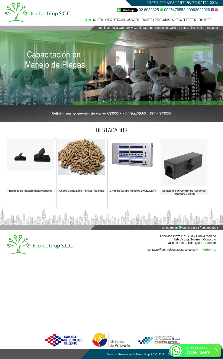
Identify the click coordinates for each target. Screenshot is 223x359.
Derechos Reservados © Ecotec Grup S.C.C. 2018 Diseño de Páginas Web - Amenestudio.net (162, 354)
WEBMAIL (209, 249)
